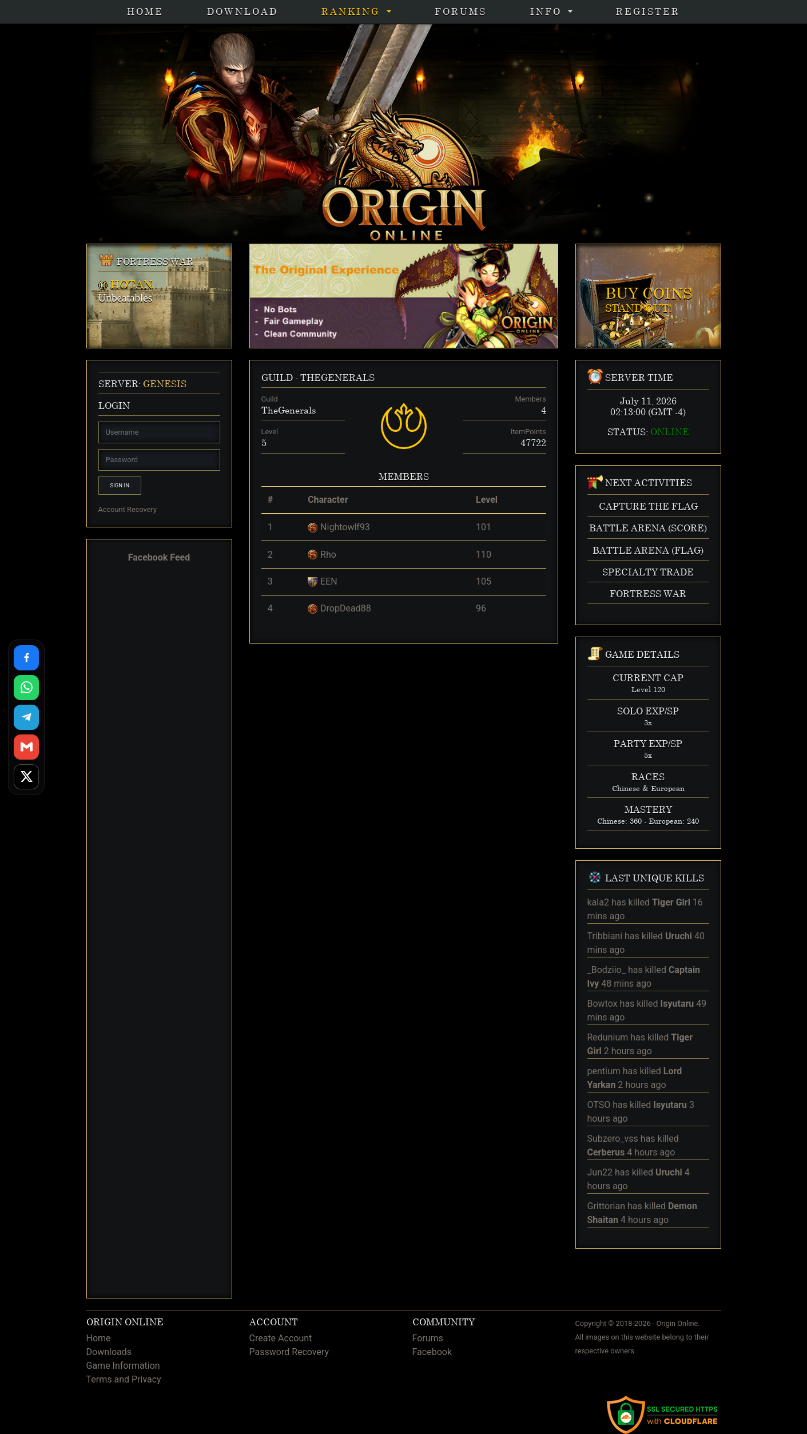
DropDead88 (345, 608)
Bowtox (602, 1003)
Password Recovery (289, 1351)
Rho (328, 554)
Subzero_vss (612, 1138)
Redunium (608, 1037)
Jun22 (600, 1172)
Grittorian (606, 1206)
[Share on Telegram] (26, 717)
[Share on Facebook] (26, 657)
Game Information (123, 1365)
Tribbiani (605, 936)
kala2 (598, 902)
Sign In (120, 485)
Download (242, 11)
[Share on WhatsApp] (26, 687)
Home (145, 11)
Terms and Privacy (123, 1379)
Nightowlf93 (345, 527)
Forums (461, 11)
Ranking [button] (352, 11)
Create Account (280, 1338)
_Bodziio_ (606, 969)
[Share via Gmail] (26, 747)
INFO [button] (548, 11)
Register (648, 11)
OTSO (599, 1104)
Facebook (432, 1351)
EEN (328, 581)
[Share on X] (26, 776)
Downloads (109, 1351)
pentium (604, 1071)
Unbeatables (125, 298)
